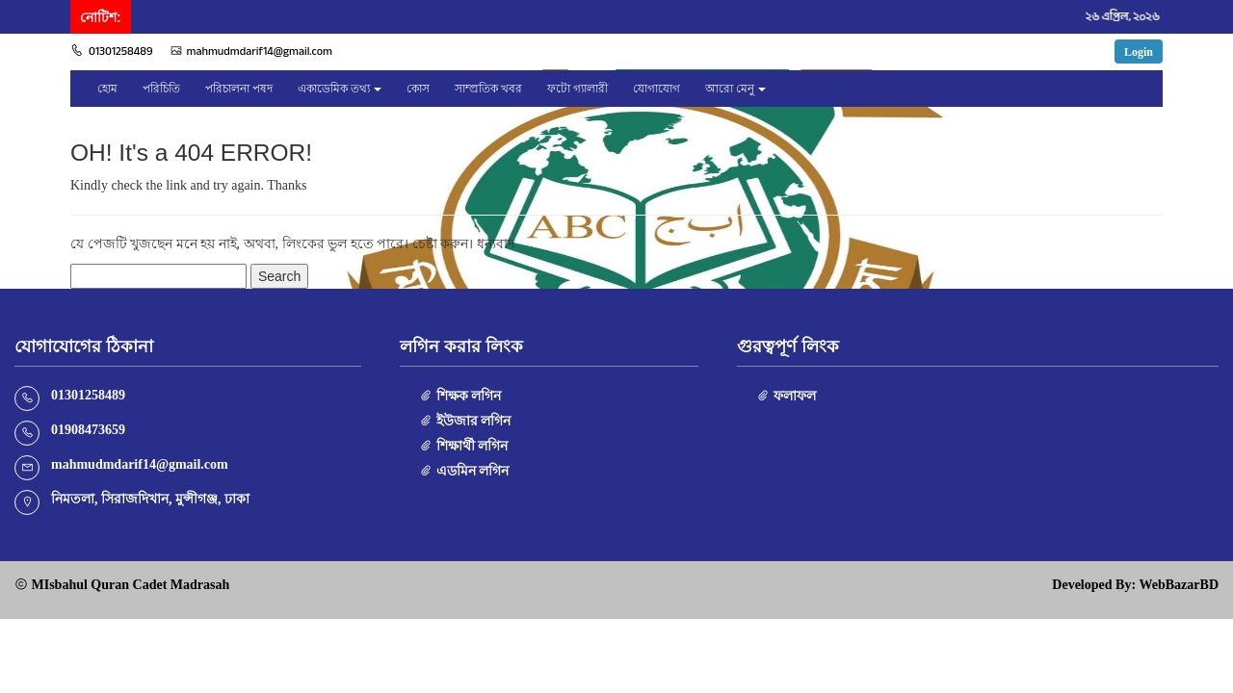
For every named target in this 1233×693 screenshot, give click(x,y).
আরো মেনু (729, 88)
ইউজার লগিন (465, 421)
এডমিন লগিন (464, 471)
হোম (107, 88)
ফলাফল (786, 396)
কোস (418, 88)
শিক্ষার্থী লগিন (463, 446)
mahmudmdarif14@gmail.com (251, 51)
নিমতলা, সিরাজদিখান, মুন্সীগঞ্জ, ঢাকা (150, 499)
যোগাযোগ (656, 88)
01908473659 (88, 430)
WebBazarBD (1179, 585)
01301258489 (111, 51)
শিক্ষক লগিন (460, 396)
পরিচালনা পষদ (239, 88)
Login (1138, 52)
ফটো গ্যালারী (577, 88)
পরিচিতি (161, 88)
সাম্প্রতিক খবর (488, 88)
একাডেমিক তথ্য (334, 88)
